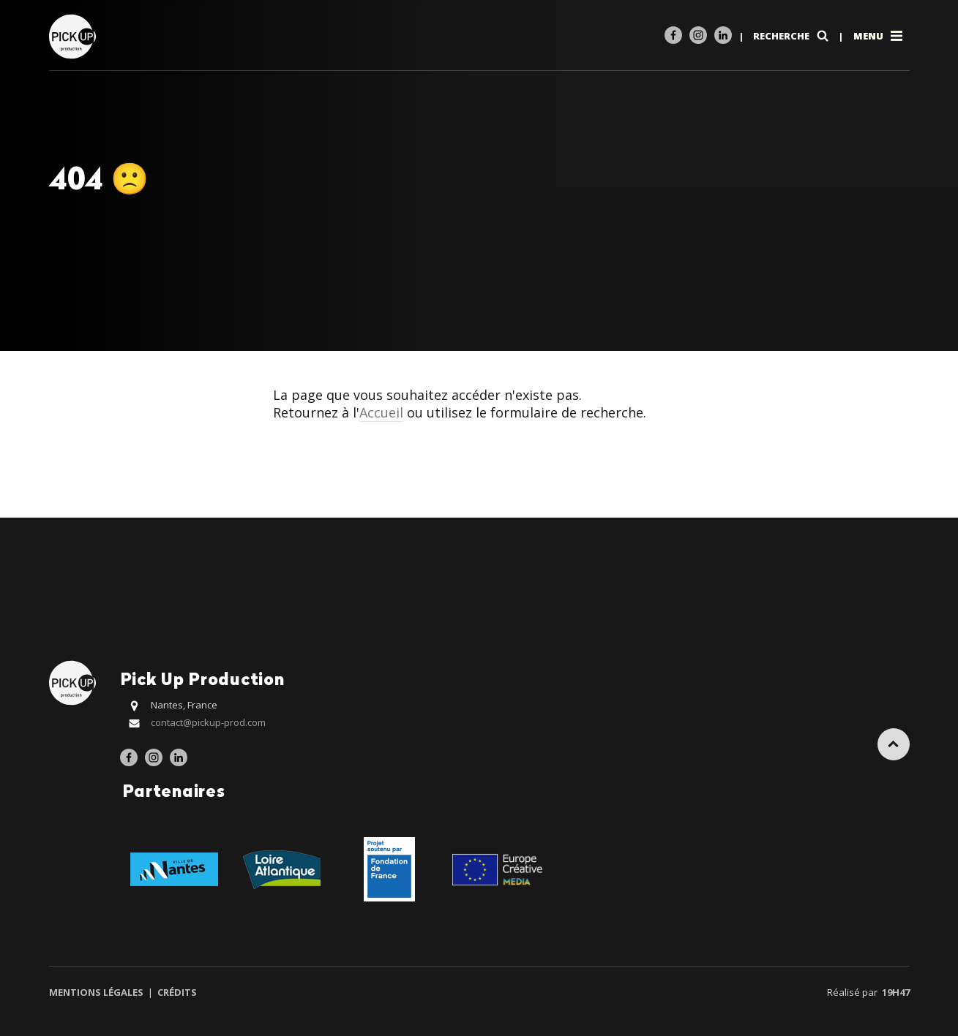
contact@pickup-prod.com (208, 722)
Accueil (381, 412)
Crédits (176, 992)
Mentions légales (97, 992)
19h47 (896, 992)
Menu (879, 36)
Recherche (792, 36)
